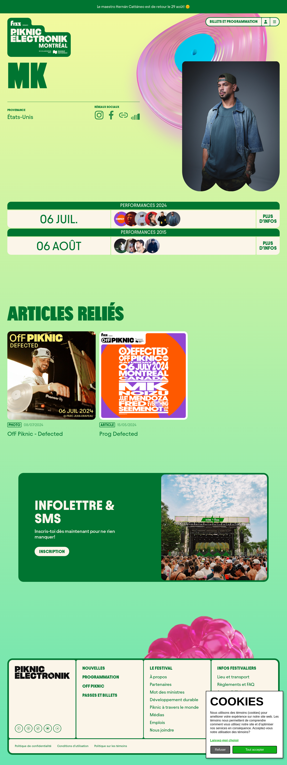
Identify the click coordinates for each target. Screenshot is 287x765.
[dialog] (244, 724)
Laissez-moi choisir (224, 740)
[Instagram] (28, 728)
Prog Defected (118, 434)
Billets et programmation (234, 22)
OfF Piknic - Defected (35, 434)
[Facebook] (19, 728)
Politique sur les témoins (110, 746)
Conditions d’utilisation (73, 746)
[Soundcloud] (57, 728)
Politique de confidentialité (33, 746)
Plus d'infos (268, 219)
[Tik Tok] (38, 728)
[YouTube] (48, 728)
